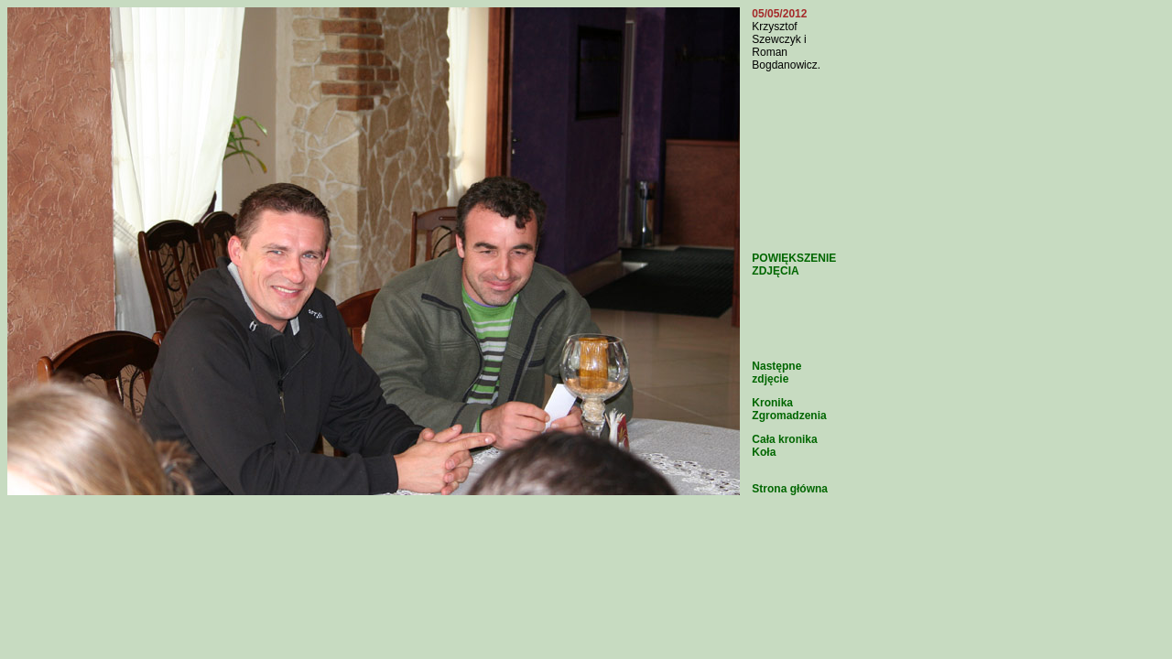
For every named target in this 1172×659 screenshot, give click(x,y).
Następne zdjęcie (776, 372)
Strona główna (790, 488)
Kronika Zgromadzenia (789, 409)
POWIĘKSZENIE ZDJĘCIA (794, 264)
